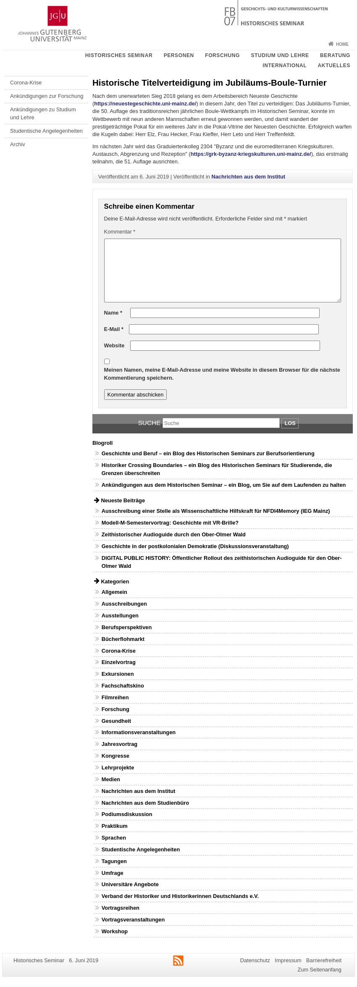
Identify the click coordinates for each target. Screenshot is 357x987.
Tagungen (114, 861)
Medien (111, 779)
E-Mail (113, 329)
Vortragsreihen (120, 908)
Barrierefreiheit (323, 960)
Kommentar (120, 231)
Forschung (222, 55)
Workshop (115, 931)
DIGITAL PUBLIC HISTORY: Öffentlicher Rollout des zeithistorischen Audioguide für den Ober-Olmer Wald (222, 562)
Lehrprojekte (118, 767)
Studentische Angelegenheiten (46, 131)
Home (342, 44)
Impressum (288, 960)
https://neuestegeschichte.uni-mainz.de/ (145, 103)
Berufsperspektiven (127, 627)
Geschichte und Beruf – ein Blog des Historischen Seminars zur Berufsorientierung (208, 453)
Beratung (335, 55)
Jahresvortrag (119, 744)
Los (289, 423)
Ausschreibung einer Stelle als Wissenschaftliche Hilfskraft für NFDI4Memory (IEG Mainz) (216, 511)
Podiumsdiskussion (127, 814)
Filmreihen (115, 697)
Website (114, 345)
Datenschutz (255, 960)
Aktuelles (334, 65)
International (284, 65)
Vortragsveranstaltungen (133, 919)
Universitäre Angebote (130, 884)
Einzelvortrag (119, 662)
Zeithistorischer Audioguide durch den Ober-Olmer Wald (174, 534)
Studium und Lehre (280, 55)
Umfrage (112, 873)
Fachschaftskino (123, 685)
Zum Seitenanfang (319, 969)
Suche (149, 422)
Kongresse (115, 756)
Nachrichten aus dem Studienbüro (145, 803)
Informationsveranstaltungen (139, 732)
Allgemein (114, 592)
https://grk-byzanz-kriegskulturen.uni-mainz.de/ (251, 154)
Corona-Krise (26, 82)
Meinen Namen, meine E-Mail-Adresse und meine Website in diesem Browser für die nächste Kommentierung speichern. (222, 374)
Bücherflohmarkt (123, 639)
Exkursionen (118, 674)
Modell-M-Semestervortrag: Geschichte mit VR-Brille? (170, 523)
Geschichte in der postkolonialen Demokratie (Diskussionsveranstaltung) (195, 546)
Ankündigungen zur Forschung (46, 96)
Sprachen (114, 838)
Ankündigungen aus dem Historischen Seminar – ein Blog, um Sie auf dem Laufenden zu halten (224, 485)
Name (113, 313)
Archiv (17, 144)
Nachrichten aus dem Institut (248, 176)
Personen (179, 55)
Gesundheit (116, 721)
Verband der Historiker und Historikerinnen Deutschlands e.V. (180, 896)
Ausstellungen (120, 615)
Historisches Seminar (118, 55)
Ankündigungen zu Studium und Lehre (43, 113)
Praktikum (115, 826)
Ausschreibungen (124, 604)
